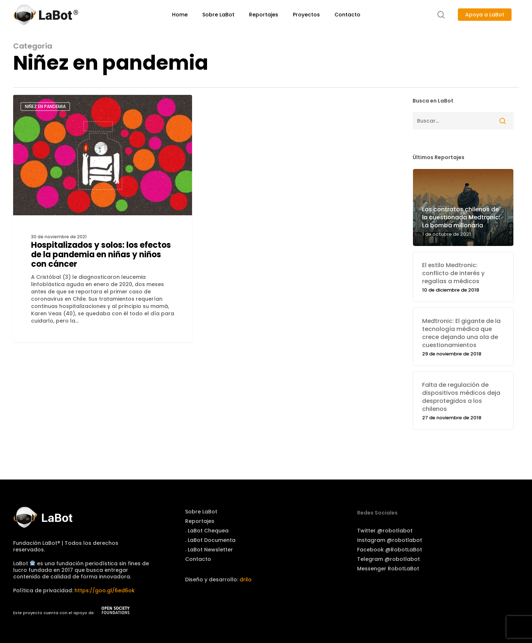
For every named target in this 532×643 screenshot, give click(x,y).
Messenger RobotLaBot (388, 568)
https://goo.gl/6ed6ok (104, 590)
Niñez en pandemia (45, 106)
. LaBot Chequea (207, 530)
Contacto (198, 559)
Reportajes (199, 521)
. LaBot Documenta (210, 540)
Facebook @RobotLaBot (389, 549)
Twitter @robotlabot (385, 530)
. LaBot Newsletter (209, 549)
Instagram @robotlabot (389, 540)
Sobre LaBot (201, 511)
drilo (246, 579)
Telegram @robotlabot (388, 559)
